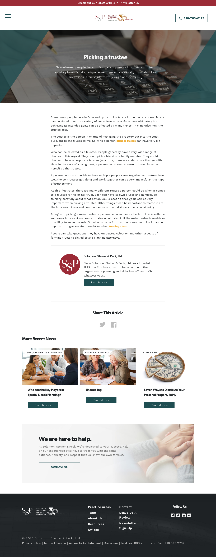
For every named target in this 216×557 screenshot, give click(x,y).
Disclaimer (111, 543)
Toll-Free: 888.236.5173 (138, 543)
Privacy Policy (31, 543)
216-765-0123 (194, 18)
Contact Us (59, 467)
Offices (93, 529)
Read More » (99, 282)
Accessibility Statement (85, 543)
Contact (125, 507)
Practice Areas (99, 507)
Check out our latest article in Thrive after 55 (108, 2)
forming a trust (118, 226)
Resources (96, 524)
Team (92, 512)
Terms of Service (55, 543)
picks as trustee (126, 141)
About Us (95, 518)
